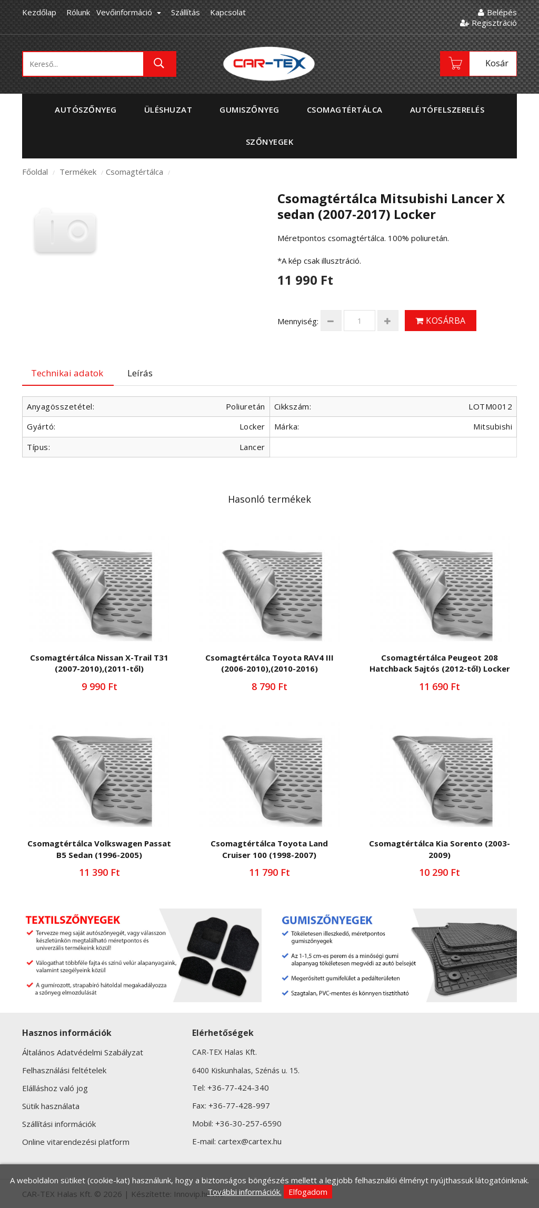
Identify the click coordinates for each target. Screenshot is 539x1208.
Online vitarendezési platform (75, 1141)
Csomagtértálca (134, 171)
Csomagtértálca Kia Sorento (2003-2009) (439, 849)
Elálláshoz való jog (55, 1088)
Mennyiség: (297, 321)
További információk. (244, 1191)
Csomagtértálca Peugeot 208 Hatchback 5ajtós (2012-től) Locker (440, 663)
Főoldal (35, 171)
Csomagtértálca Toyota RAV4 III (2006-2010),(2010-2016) (269, 663)
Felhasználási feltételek (64, 1070)
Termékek (77, 171)
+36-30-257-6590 (248, 1123)
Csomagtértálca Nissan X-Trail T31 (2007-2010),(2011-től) (99, 663)
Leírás (140, 373)
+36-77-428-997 (239, 1105)
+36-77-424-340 (238, 1087)
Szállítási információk (59, 1124)
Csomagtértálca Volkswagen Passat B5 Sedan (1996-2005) (99, 849)
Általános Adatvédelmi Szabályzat (82, 1052)
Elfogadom (307, 1191)
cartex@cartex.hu (250, 1141)
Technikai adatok (67, 373)
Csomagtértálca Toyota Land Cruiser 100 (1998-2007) (269, 849)
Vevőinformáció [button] (128, 12)
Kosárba (440, 320)
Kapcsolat (228, 12)
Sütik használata (50, 1106)
